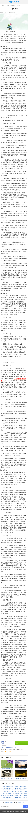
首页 (8, 5)
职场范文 (13, 5)
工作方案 (19, 5)
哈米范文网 (12, 811)
